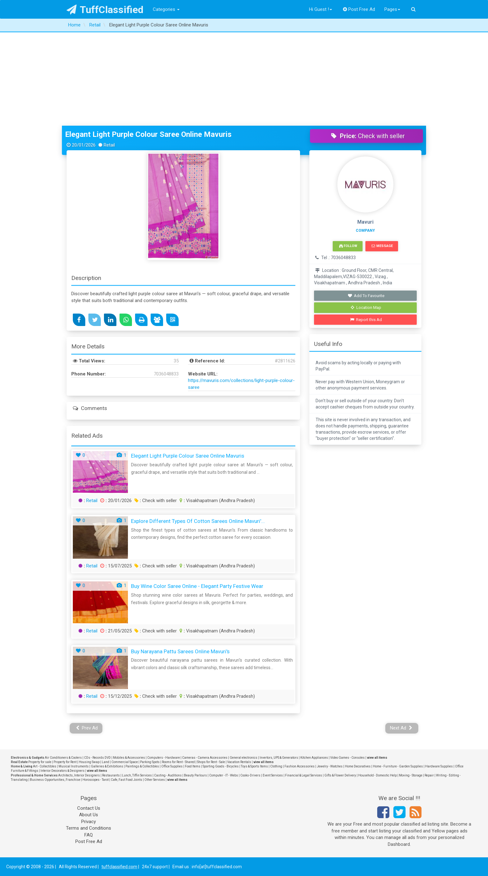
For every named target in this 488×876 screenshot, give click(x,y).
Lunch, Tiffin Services (137, 775)
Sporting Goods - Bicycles (221, 766)
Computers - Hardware (163, 757)
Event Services (273, 775)
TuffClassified (105, 10)
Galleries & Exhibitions (107, 766)
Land (105, 762)
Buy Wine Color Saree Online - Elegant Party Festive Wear (197, 586)
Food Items (192, 766)
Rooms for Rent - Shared (178, 762)
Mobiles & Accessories (129, 757)
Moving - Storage (410, 775)
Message (382, 246)
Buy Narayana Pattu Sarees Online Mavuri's (180, 651)
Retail (91, 500)
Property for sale (39, 762)
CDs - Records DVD (97, 757)
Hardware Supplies (439, 766)
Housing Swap (89, 762)
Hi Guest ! (320, 9)
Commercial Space (124, 762)
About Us (88, 815)
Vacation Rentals (239, 762)
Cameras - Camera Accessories (205, 757)
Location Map (366, 307)
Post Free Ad (359, 9)
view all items (377, 757)
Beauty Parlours (195, 775)
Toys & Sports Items (254, 766)
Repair (429, 775)
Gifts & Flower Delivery (340, 775)
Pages (392, 9)
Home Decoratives (358, 766)
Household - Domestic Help (377, 775)
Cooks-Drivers (250, 775)
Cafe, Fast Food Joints (126, 779)
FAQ (88, 835)
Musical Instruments (74, 766)
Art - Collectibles (44, 766)
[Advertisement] (244, 79)
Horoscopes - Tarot (95, 779)
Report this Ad (366, 319)
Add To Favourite (366, 295)
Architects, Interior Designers (79, 775)
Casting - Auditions (168, 775)
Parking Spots (150, 762)
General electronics (243, 757)
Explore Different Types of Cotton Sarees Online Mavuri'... (198, 521)
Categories (166, 9)
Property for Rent (65, 762)
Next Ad (401, 728)
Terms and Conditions (88, 828)
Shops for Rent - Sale (211, 762)
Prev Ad (87, 728)
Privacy (88, 821)
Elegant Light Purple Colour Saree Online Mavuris (148, 134)
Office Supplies (172, 766)
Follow (348, 246)
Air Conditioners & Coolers (63, 757)
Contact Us (88, 808)
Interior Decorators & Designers (62, 770)
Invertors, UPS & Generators (279, 757)
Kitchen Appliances (314, 757)
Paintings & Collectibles (142, 766)
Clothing (276, 766)
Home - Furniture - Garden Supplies (398, 766)
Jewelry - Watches (330, 766)
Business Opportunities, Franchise (55, 779)
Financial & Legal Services (303, 775)
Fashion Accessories (299, 766)
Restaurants (111, 775)
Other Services (154, 779)
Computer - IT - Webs (223, 775)
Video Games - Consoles (347, 757)
